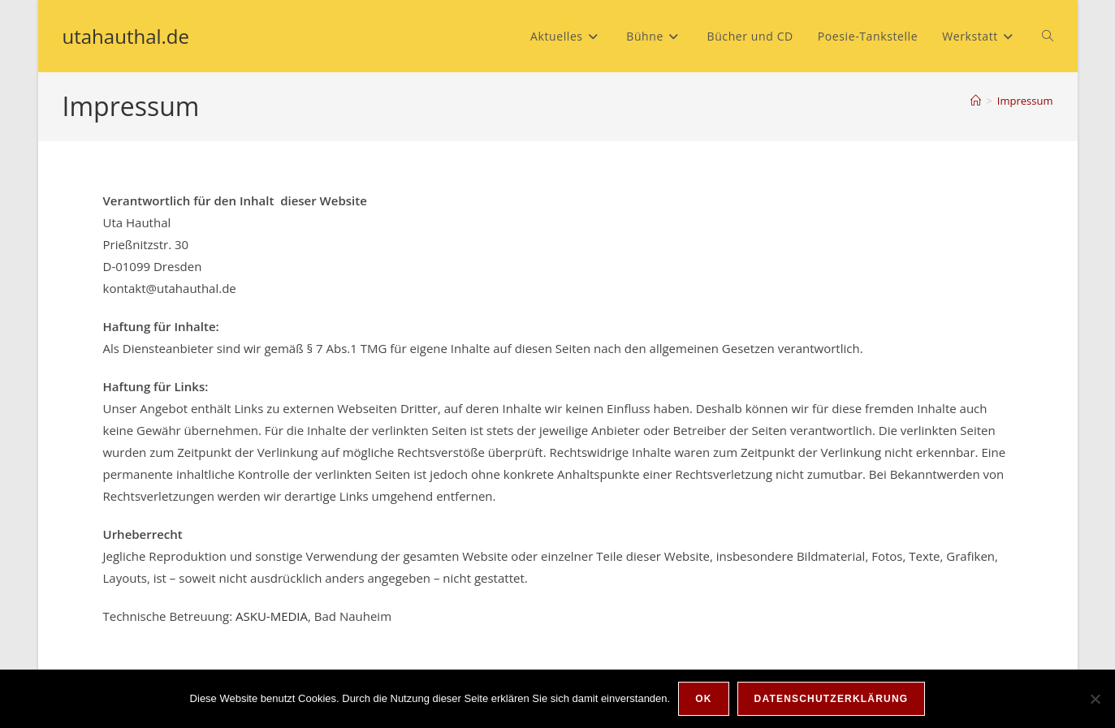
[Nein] (1095, 699)
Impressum (1025, 100)
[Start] (975, 100)
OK (703, 698)
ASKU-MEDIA (272, 616)
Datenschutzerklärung (831, 698)
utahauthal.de (126, 36)
